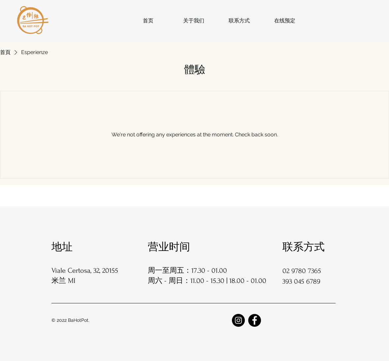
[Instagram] (238, 320)
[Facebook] (254, 320)
